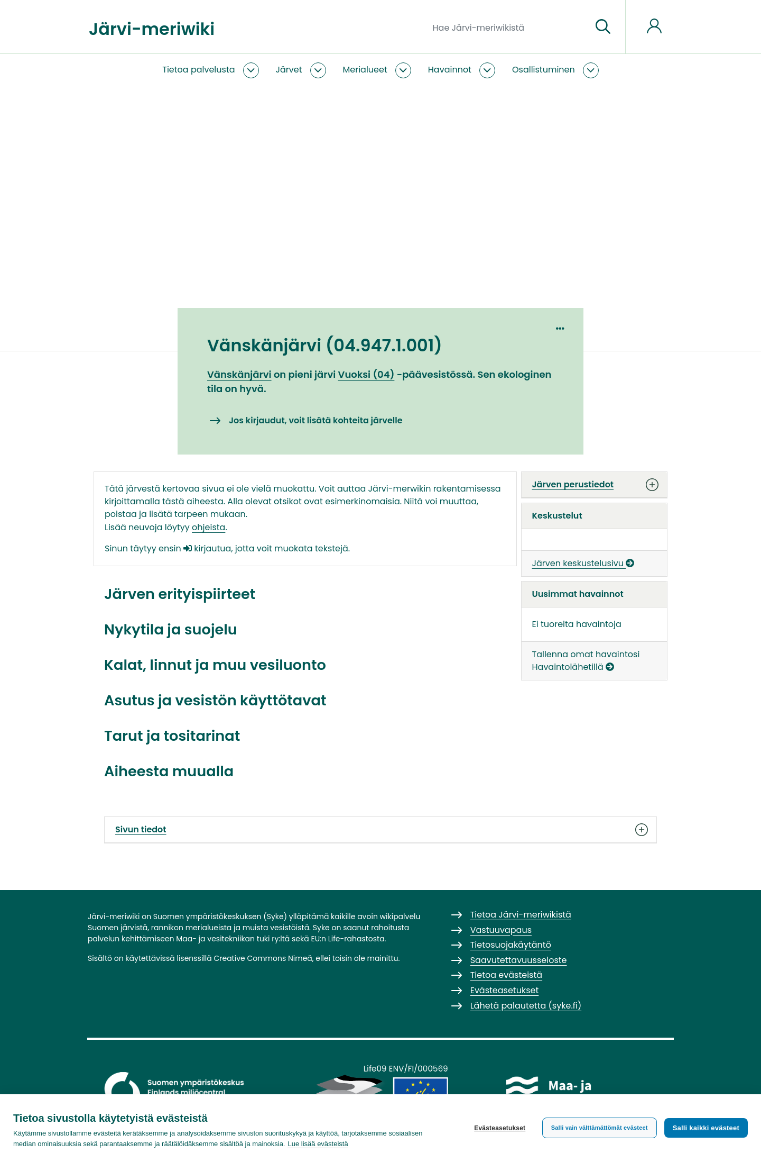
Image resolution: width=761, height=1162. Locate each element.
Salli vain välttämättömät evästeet (599, 1127)
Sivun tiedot (380, 829)
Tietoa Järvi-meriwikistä (520, 915)
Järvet (289, 69)
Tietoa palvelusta (198, 69)
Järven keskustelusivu (583, 563)
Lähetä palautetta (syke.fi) (526, 1006)
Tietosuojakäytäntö (510, 945)
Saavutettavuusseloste (518, 960)
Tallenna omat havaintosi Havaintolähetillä (586, 660)
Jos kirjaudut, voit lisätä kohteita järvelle (316, 420)
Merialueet (365, 69)
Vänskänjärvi (239, 374)
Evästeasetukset (499, 1128)
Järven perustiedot (594, 484)
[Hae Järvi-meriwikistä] (508, 27)
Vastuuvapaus (501, 930)
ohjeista (208, 527)
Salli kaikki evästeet (706, 1128)
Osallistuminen (543, 69)
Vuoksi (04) (366, 374)
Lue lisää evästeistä (317, 1144)
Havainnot (449, 69)
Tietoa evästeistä (506, 975)
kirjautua (207, 548)
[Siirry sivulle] (603, 27)
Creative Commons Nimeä (263, 958)
